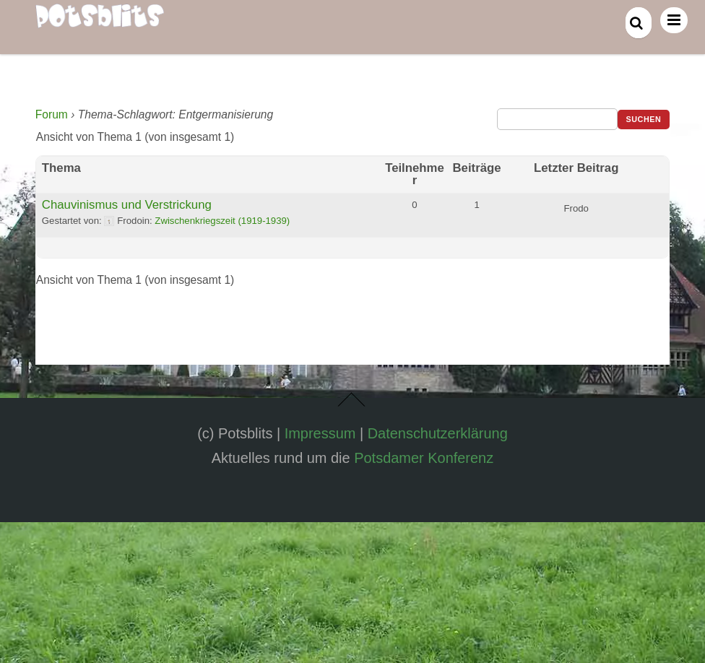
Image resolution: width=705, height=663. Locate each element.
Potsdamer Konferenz (423, 458)
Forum (51, 114)
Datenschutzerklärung (438, 433)
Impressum (320, 433)
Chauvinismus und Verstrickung (127, 205)
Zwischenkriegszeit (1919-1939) (222, 220)
